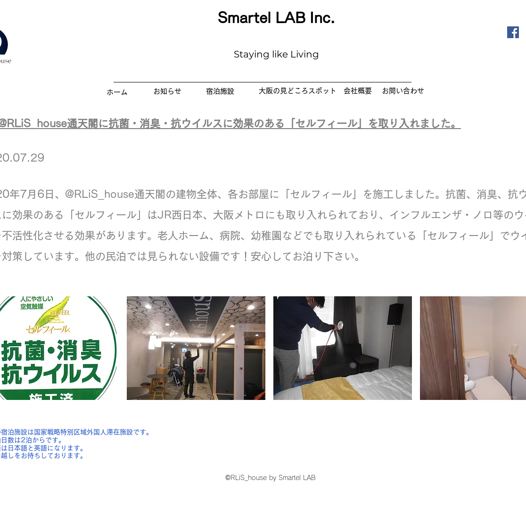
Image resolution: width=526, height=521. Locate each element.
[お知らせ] (167, 90)
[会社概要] (357, 90)
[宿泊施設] (220, 90)
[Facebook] (513, 32)
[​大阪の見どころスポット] (297, 90)
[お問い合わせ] (403, 90)
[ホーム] (116, 91)
